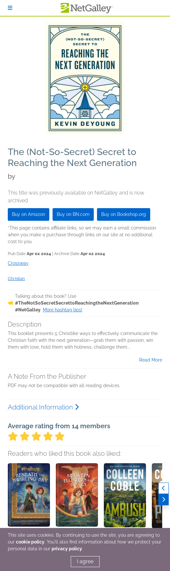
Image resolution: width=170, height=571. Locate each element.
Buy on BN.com (73, 214)
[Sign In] (10, 8)
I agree (85, 561)
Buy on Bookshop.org (123, 214)
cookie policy (30, 541)
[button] (29, 497)
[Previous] (163, 488)
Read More (150, 360)
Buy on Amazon (28, 214)
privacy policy (67, 548)
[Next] (163, 499)
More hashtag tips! (62, 309)
